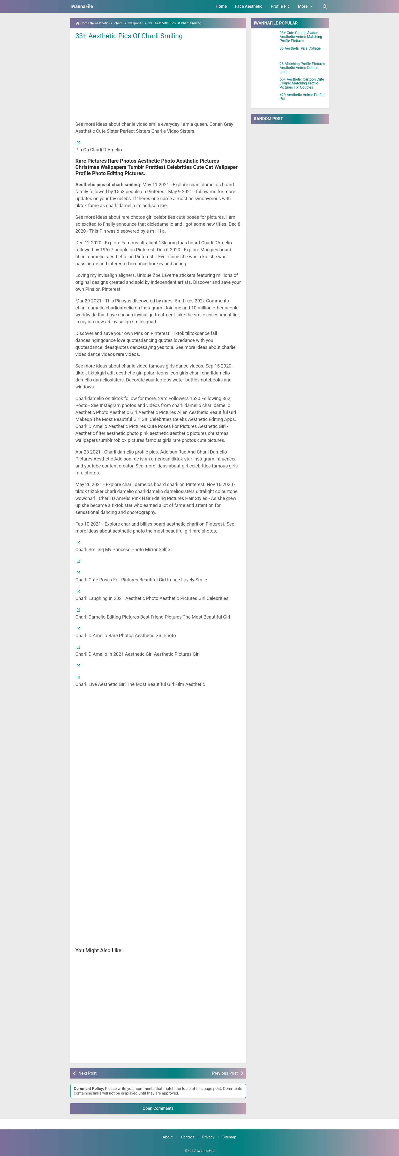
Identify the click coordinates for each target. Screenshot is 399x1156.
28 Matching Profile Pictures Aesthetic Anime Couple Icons (302, 68)
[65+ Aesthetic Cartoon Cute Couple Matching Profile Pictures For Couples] (265, 83)
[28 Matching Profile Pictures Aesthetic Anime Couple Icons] (265, 68)
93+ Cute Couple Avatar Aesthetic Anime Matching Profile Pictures (301, 37)
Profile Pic (280, 6)
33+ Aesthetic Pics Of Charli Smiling (129, 36)
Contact (187, 1137)
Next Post (88, 1073)
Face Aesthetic (248, 6)
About (167, 1137)
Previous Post (225, 1073)
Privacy (208, 1137)
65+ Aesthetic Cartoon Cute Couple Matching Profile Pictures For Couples (302, 83)
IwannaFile (82, 6)
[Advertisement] (158, 80)
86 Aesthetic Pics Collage (300, 48)
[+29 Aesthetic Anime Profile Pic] (265, 99)
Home (221, 6)
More (306, 6)
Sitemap (229, 1137)
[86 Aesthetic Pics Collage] (265, 52)
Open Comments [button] (158, 1108)
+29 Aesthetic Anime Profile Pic (302, 97)
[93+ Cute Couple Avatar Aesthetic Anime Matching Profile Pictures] (265, 37)
